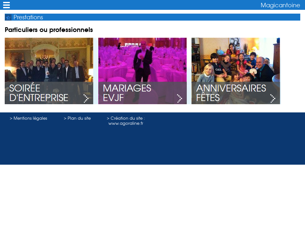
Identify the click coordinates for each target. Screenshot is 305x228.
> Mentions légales (28, 118)
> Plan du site (77, 118)
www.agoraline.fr (125, 123)
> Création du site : (126, 118)
